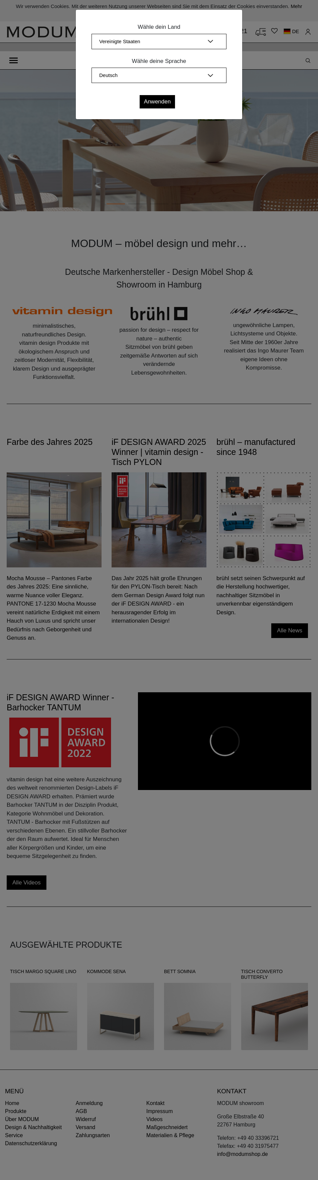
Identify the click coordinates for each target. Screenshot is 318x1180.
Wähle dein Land (159, 27)
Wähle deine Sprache (159, 61)
